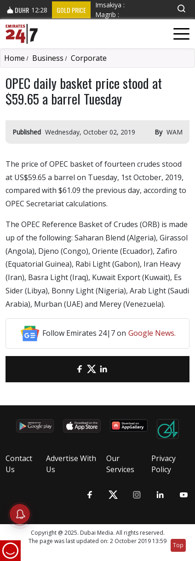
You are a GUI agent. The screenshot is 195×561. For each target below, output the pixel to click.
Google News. (152, 333)
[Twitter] (92, 369)
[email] (68, 369)
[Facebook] (80, 369)
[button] (181, 8)
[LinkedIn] (103, 369)
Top (178, 545)
